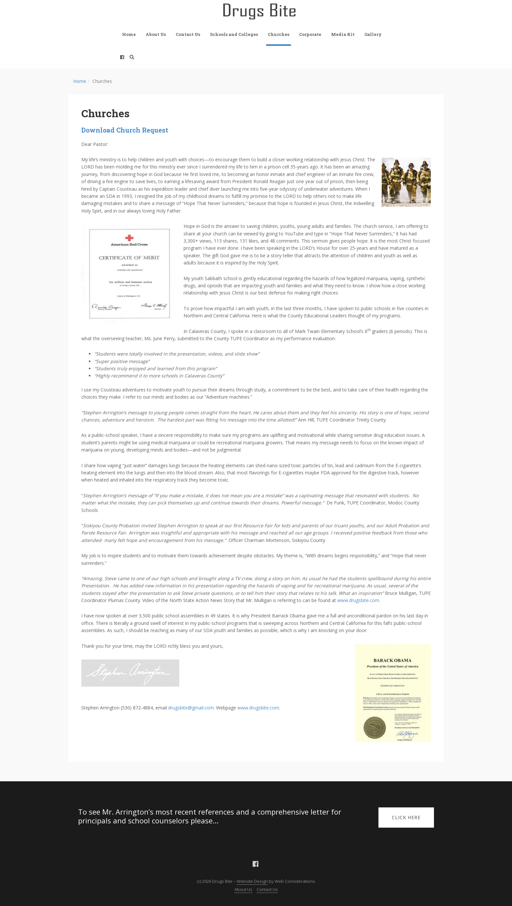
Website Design (252, 881)
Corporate (310, 34)
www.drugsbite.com (358, 600)
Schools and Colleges (234, 34)
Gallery (373, 34)
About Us (156, 34)
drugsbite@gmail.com (191, 708)
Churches (278, 34)
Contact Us (188, 34)
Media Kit (343, 34)
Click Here (406, 817)
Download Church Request (124, 130)
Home (129, 34)
